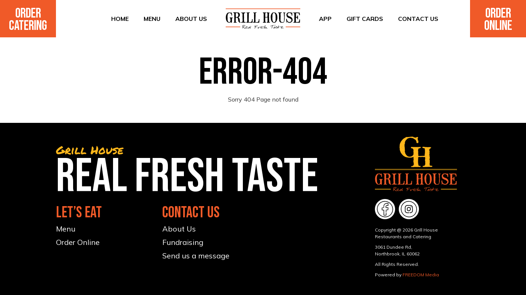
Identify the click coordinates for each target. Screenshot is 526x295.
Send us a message (195, 255)
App (325, 18)
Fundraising (182, 242)
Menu (152, 18)
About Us (191, 18)
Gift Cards (365, 18)
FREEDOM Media (421, 274)
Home (120, 18)
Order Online (498, 20)
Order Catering (28, 20)
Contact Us (418, 18)
